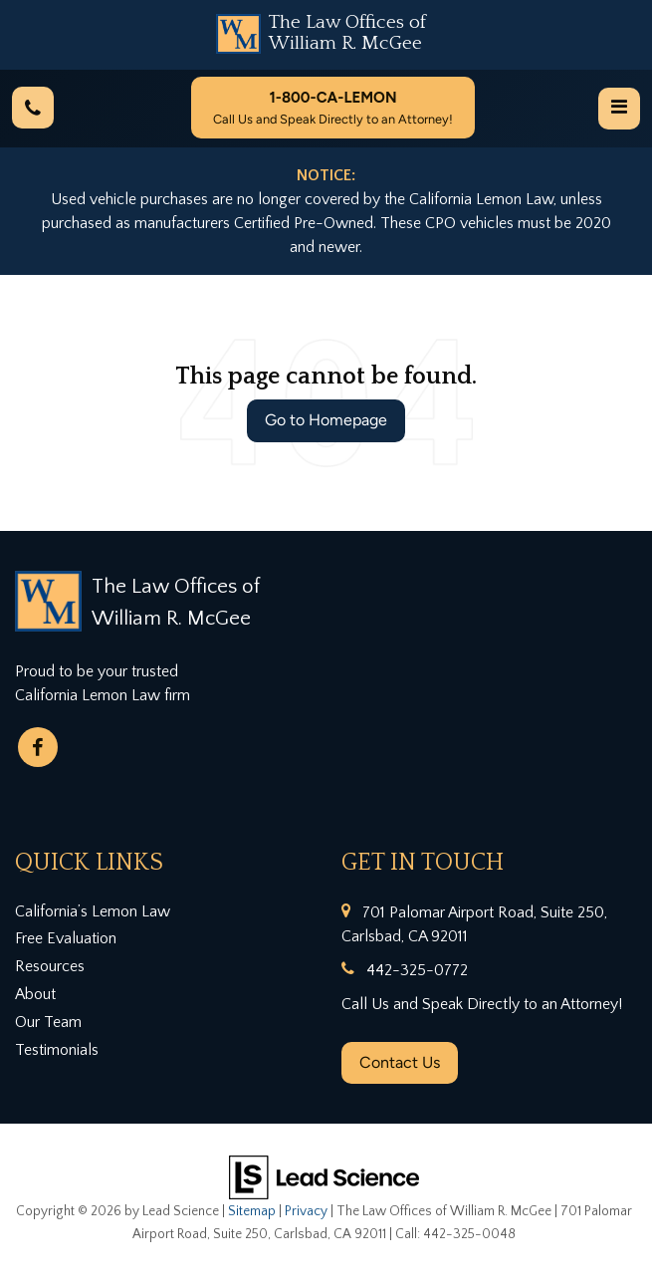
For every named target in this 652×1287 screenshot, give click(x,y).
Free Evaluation (65, 938)
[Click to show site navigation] (619, 108)
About (35, 994)
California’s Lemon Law (92, 911)
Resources (50, 966)
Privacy (306, 1211)
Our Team (48, 1022)
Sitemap (252, 1211)
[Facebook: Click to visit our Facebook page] (38, 747)
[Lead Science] (324, 1176)
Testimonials (57, 1050)
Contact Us (399, 1062)
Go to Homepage (326, 419)
